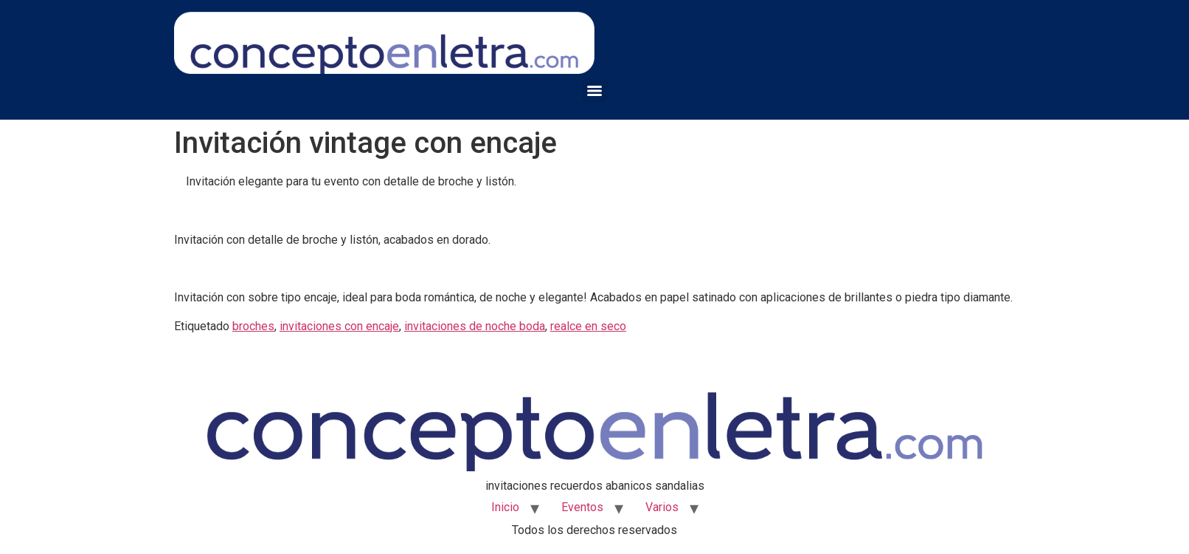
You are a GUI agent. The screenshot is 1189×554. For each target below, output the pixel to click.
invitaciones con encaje (339, 326)
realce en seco (588, 326)
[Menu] (594, 91)
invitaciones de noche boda (474, 326)
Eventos (582, 507)
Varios (662, 507)
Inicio (505, 507)
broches (253, 326)
